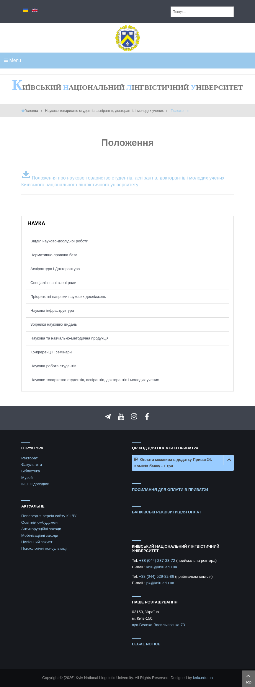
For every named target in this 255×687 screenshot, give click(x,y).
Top (248, 678)
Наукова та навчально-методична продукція (69, 338)
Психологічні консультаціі (44, 548)
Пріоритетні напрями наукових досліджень (68, 296)
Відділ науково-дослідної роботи (59, 241)
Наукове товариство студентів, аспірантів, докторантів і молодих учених (104, 111)
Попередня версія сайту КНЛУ (48, 516)
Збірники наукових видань (53, 324)
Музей (27, 477)
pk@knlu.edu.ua (160, 583)
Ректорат (29, 458)
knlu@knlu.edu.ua (161, 567)
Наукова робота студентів (53, 366)
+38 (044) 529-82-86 (157, 576)
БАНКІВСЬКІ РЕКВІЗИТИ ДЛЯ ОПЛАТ (166, 512)
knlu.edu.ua (203, 677)
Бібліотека (30, 471)
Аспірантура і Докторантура (55, 269)
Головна (31, 111)
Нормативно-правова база (53, 255)
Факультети (31, 464)
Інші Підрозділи (35, 484)
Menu (12, 60)
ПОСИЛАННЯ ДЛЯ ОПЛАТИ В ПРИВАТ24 (170, 489)
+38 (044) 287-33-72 (157, 560)
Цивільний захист (37, 542)
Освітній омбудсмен (39, 522)
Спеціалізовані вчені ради (53, 282)
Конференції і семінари (51, 352)
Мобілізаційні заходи (39, 535)
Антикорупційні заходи (41, 529)
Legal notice (146, 644)
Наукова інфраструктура (52, 310)
